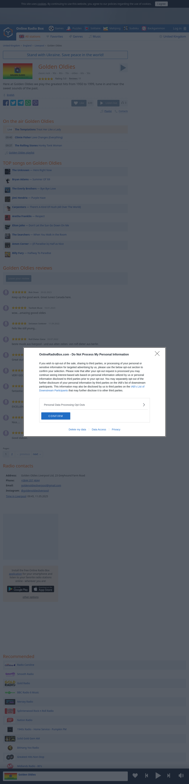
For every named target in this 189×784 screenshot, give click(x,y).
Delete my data (77, 429)
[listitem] (94, 405)
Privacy (116, 429)
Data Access (99, 429)
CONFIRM (58, 416)
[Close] (158, 354)
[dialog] (95, 392)
